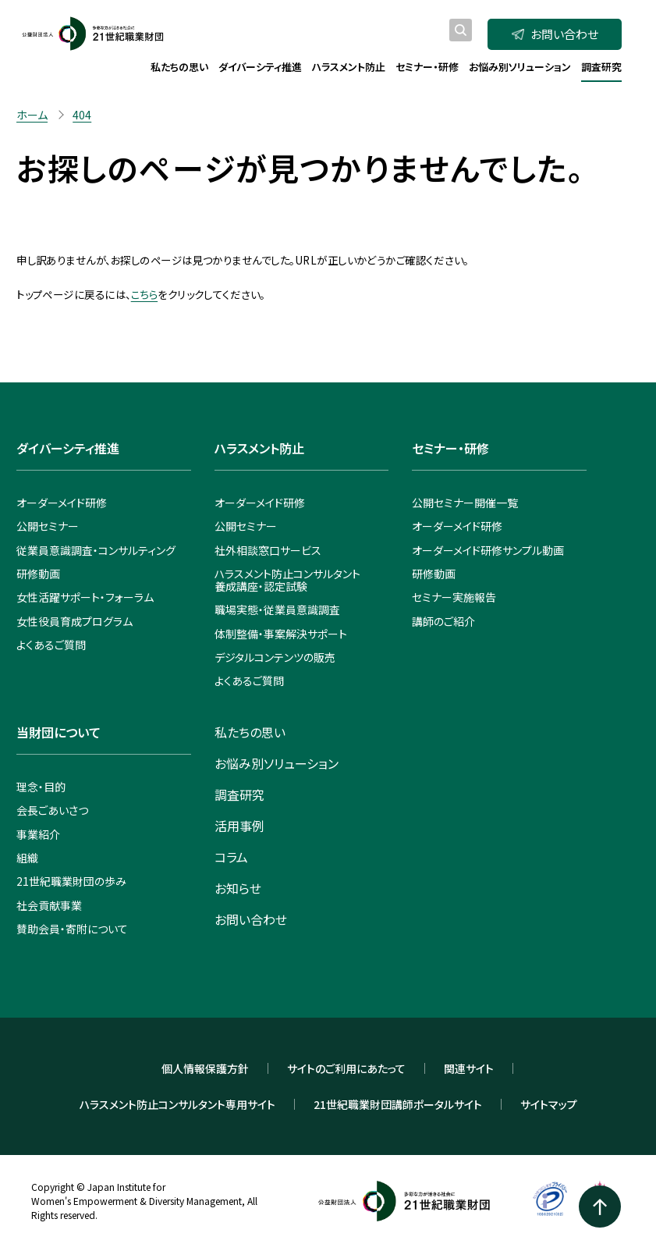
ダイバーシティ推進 (67, 448)
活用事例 (239, 825)
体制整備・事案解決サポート (281, 633)
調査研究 (239, 794)
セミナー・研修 (450, 448)
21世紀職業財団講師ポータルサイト (398, 1104)
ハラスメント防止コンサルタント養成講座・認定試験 (287, 580)
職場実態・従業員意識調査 (277, 609)
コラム (231, 857)
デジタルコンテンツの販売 (275, 657)
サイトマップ (548, 1104)
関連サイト (469, 1068)
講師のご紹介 (443, 621)
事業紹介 (38, 834)
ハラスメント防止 (259, 448)
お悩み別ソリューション (277, 763)
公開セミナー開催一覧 (465, 502)
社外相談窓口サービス (268, 550)
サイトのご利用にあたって (346, 1068)
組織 (27, 857)
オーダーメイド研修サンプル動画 (488, 550)
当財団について (58, 732)
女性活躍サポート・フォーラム (85, 597)
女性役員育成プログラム (74, 621)
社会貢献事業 (49, 905)
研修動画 (38, 573)
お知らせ (238, 888)
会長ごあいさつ (52, 810)
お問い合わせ (555, 34)
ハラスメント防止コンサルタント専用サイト (177, 1104)
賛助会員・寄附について (72, 928)
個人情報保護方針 (205, 1068)
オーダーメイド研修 (61, 502)
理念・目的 (41, 786)
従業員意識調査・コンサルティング (96, 550)
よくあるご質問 (51, 644)
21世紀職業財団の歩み (71, 881)
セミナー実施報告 (454, 597)
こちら (144, 294)
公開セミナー (47, 526)
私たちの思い (250, 732)
